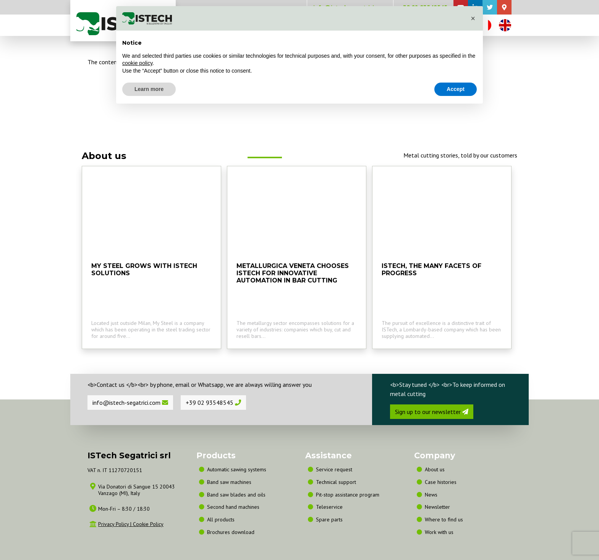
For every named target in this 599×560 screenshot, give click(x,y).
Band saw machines (230, 482)
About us (435, 469)
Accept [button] (456, 89)
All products (221, 519)
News (431, 494)
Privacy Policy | (115, 524)
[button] (473, 18)
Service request (334, 469)
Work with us (439, 532)
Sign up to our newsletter (431, 412)
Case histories (441, 482)
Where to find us (444, 519)
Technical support (336, 482)
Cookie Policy (148, 524)
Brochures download (230, 532)
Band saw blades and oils (236, 494)
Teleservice (329, 506)
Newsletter (437, 506)
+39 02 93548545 (213, 402)
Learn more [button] (149, 89)
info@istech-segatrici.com (130, 402)
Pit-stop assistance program (347, 494)
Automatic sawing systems (236, 469)
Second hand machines (233, 506)
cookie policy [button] (137, 63)
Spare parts (329, 519)
